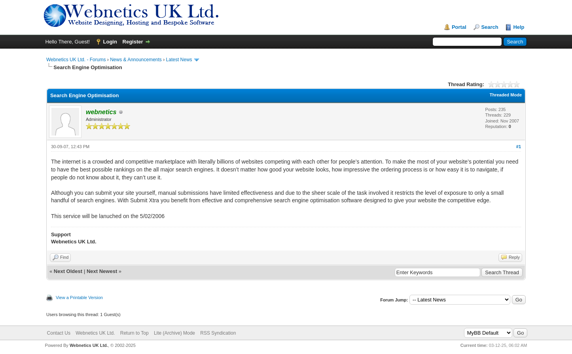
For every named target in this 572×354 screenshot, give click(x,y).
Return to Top (134, 333)
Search (489, 27)
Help (518, 27)
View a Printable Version (79, 297)
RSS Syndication (218, 333)
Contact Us (58, 333)
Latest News (179, 59)
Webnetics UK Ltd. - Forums (76, 59)
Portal (459, 27)
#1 (518, 146)
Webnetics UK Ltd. (95, 333)
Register (133, 42)
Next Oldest (68, 271)
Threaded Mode (506, 94)
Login (110, 42)
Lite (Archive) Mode (174, 333)
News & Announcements (136, 59)
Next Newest (102, 271)
